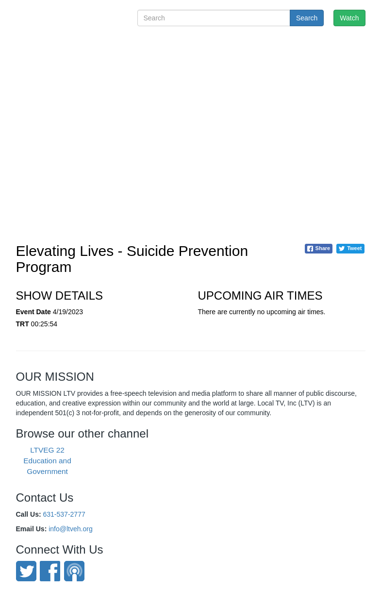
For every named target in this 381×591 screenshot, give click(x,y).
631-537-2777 (64, 514)
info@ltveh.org (70, 529)
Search (306, 18)
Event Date (33, 312)
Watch (349, 18)
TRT (22, 324)
